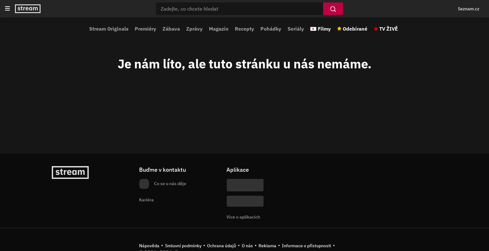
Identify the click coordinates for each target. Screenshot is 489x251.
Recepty (244, 29)
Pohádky (270, 29)
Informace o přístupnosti (306, 246)
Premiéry (145, 29)
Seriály (296, 29)
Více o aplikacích (243, 217)
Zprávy (194, 29)
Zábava (171, 29)
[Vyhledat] (333, 8)
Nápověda (149, 246)
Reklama (267, 246)
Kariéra (146, 200)
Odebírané (355, 29)
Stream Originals (108, 29)
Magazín (219, 29)
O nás (247, 246)
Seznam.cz (468, 9)
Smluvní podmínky (183, 246)
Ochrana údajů (221, 246)
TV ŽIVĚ (388, 29)
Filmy (324, 29)
